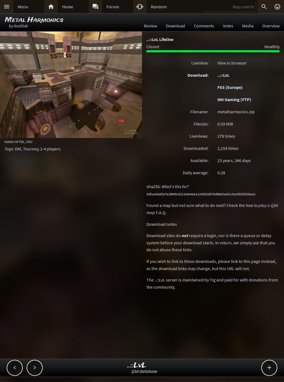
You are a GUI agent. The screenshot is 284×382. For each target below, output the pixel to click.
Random (159, 6)
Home (67, 6)
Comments (204, 26)
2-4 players (50, 149)
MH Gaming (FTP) (234, 99)
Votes (228, 26)
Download (175, 26)
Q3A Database (144, 371)
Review (150, 26)
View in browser (232, 63)
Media (247, 26)
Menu (23, 6)
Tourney (30, 149)
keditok (21, 26)
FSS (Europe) (230, 87)
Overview (271, 26)
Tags (8, 149)
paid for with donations (246, 280)
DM (18, 149)
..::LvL (223, 75)
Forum (112, 6)
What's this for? (175, 186)
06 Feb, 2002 (23, 141)
